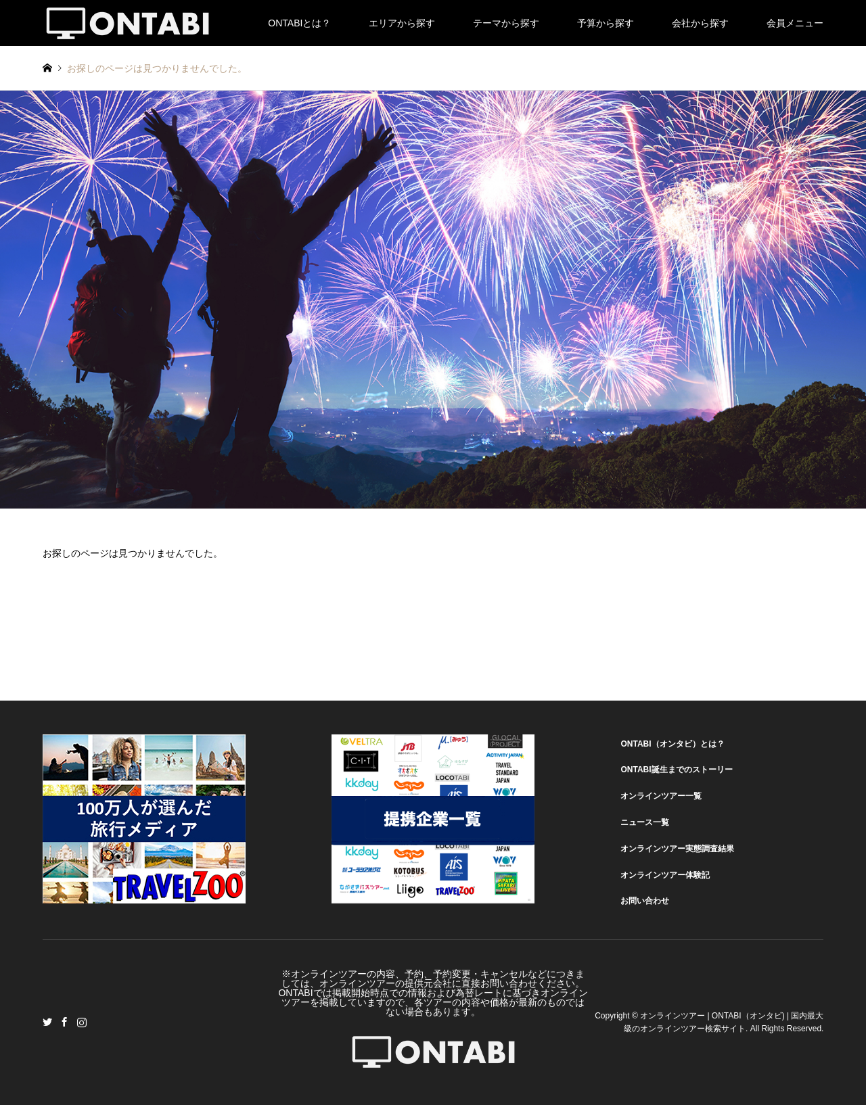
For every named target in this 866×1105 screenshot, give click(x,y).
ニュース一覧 (644, 822)
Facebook (64, 1022)
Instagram (82, 1022)
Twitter (47, 1022)
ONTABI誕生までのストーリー (676, 769)
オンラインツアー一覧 (661, 796)
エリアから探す (402, 23)
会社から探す (700, 23)
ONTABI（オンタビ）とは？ (672, 744)
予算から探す (605, 23)
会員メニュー (795, 23)
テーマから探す (506, 23)
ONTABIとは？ (299, 23)
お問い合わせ (644, 901)
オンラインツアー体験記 (665, 875)
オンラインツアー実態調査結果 (677, 848)
